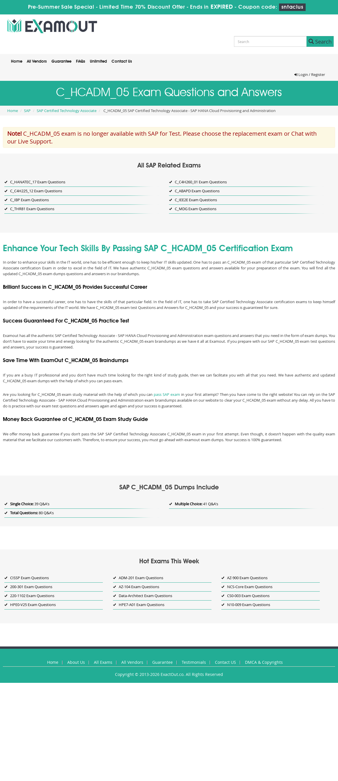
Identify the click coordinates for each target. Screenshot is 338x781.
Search (320, 41)
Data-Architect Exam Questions (145, 595)
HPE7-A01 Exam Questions (141, 604)
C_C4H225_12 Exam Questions (36, 190)
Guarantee (61, 61)
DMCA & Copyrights (264, 662)
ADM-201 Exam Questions (141, 577)
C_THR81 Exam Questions (32, 208)
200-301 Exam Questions (31, 586)
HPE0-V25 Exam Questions (33, 604)
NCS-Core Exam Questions (249, 586)
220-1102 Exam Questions (32, 595)
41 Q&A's (196, 503)
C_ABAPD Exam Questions (197, 190)
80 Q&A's (32, 512)
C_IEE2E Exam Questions (196, 199)
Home (16, 61)
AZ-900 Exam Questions (247, 577)
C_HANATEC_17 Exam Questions (37, 181)
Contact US (225, 662)
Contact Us (122, 61)
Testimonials (194, 662)
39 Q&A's (29, 503)
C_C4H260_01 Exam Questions (201, 181)
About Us (76, 662)
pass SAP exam (167, 394)
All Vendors (37, 61)
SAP (27, 110)
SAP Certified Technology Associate (66, 110)
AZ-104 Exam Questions (139, 586)
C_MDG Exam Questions (195, 208)
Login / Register (309, 74)
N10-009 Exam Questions (248, 604)
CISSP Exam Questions (29, 577)
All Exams (103, 662)
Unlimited (98, 61)
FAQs (80, 61)
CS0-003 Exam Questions (248, 595)
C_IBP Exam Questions (29, 199)
